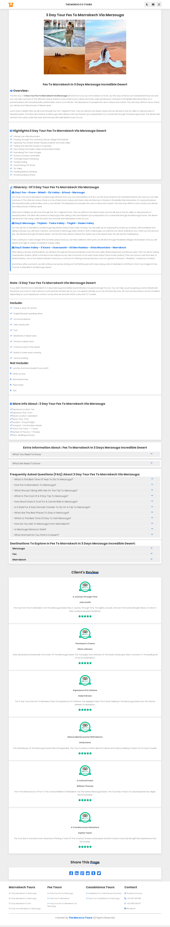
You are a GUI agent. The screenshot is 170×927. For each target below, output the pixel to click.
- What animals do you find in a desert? (84, 536)
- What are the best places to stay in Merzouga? (84, 513)
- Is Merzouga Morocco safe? (84, 530)
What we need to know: (84, 464)
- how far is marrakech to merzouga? (84, 486)
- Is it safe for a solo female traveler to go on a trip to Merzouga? (84, 508)
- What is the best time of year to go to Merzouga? (84, 480)
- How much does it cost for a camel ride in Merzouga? (84, 502)
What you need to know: (84, 455)
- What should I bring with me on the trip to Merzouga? (84, 491)
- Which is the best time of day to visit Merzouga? (84, 519)
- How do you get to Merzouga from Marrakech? (84, 524)
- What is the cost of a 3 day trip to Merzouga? (84, 497)
